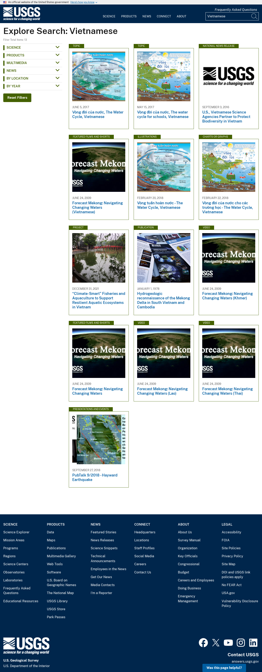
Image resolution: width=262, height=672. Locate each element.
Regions (9, 556)
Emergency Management (188, 598)
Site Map (228, 564)
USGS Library (57, 601)
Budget (183, 572)
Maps (51, 540)
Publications (56, 548)
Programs (10, 548)
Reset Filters (17, 98)
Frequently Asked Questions (236, 10)
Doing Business (189, 588)
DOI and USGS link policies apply (236, 574)
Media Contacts (103, 585)
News (146, 16)
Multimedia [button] (17, 63)
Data (50, 532)
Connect (164, 16)
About (181, 16)
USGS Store (56, 609)
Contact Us (142, 572)
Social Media (144, 556)
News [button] (11, 71)
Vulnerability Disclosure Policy (240, 603)
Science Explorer (16, 532)
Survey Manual (189, 540)
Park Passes (56, 617)
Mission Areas (13, 540)
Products (129, 16)
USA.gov (228, 593)
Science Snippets (104, 548)
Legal (227, 524)
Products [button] (15, 55)
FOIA (225, 540)
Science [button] (14, 47)
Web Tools (55, 564)
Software (54, 572)
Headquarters (144, 532)
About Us (185, 532)
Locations (141, 540)
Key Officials (188, 556)
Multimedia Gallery (61, 556)
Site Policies (231, 548)
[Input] (232, 16)
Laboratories (13, 580)
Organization (187, 548)
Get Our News (101, 577)
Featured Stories (103, 532)
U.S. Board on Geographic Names (61, 582)
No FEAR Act (232, 585)
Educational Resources (20, 601)
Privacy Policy (232, 556)
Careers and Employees (196, 580)
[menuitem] (109, 14)
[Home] (21, 20)
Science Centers (15, 564)
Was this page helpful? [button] (224, 668)
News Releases (102, 540)
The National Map (60, 593)
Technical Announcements (103, 558)
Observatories (14, 572)
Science (109, 16)
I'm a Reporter (101, 593)
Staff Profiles (144, 548)
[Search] (255, 16)
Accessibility (231, 532)
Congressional (189, 564)
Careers (140, 564)
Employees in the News (108, 569)
